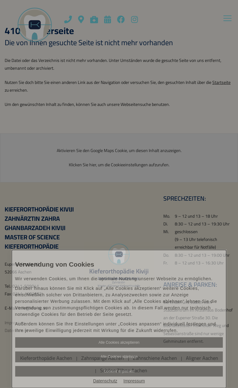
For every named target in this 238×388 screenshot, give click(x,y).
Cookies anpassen (119, 371)
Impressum (134, 380)
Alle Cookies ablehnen (118, 357)
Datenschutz (105, 380)
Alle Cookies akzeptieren (119, 342)
